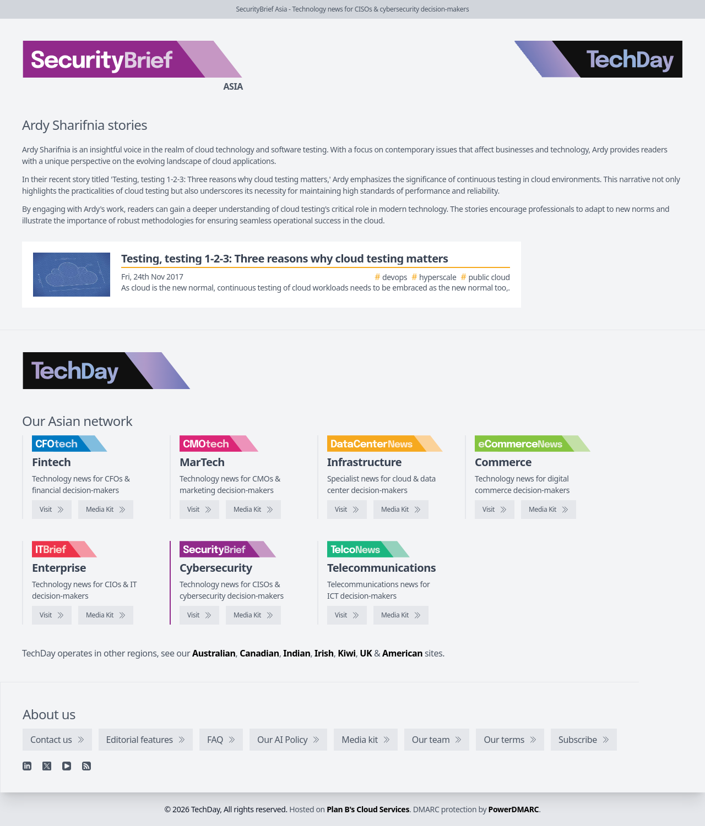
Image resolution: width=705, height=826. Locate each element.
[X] (46, 766)
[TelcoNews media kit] (401, 615)
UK (366, 653)
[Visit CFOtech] (52, 509)
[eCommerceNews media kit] (548, 509)
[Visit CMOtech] (199, 509)
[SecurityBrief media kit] (253, 615)
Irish (324, 653)
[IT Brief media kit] (105, 615)
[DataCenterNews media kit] (401, 509)
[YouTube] (66, 766)
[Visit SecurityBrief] (199, 615)
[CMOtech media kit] (253, 509)
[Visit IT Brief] (52, 615)
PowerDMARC (514, 809)
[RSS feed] (86, 766)
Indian (296, 653)
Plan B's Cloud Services (368, 809)
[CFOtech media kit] (105, 509)
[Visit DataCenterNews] (347, 509)
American (402, 653)
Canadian (259, 653)
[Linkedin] (27, 766)
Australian (213, 653)
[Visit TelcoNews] (347, 615)
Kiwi (346, 653)
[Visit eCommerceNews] (494, 509)
